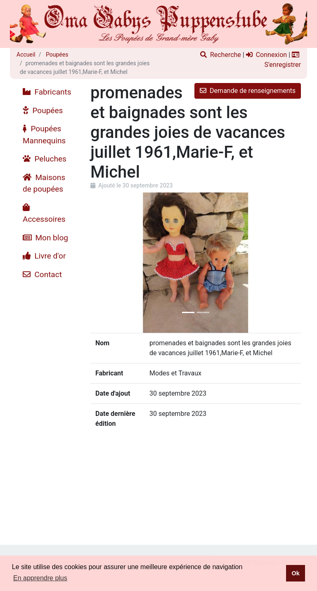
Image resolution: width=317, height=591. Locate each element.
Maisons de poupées (44, 183)
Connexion (266, 55)
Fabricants (47, 92)
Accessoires (44, 213)
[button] (106, 262)
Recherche (220, 55)
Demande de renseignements (248, 91)
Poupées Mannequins (44, 134)
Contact (42, 274)
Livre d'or (44, 256)
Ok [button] (295, 573)
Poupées (57, 54)
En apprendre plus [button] (40, 578)
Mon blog (45, 237)
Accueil (26, 54)
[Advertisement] (47, 408)
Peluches (44, 159)
